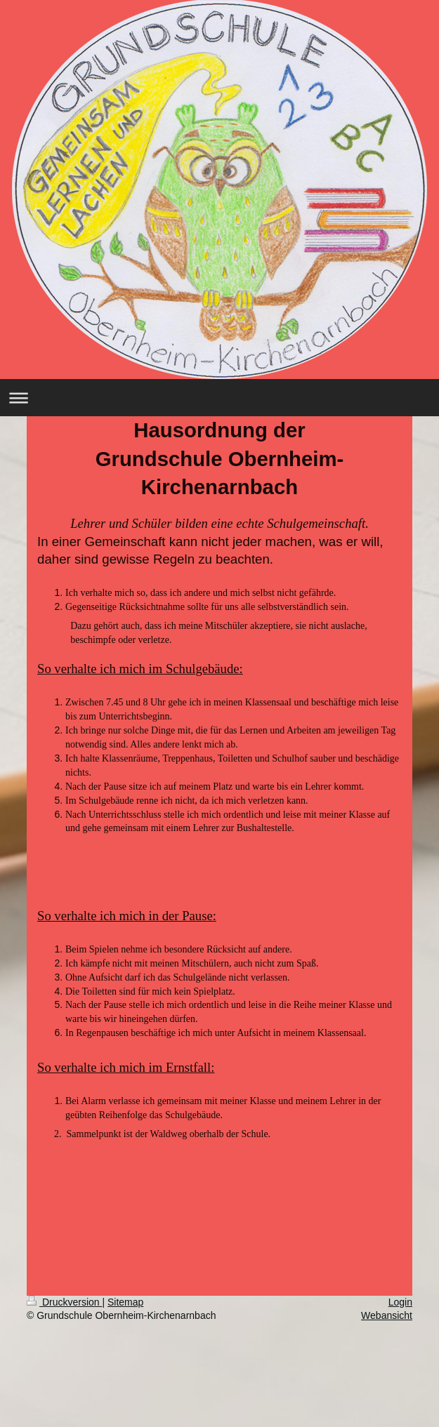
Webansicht (386, 1315)
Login (400, 1302)
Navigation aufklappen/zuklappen (219, 398)
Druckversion (64, 1302)
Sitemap (125, 1302)
